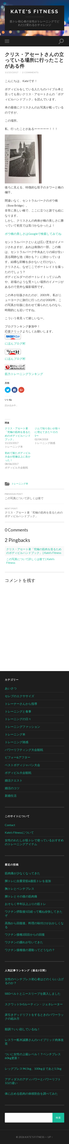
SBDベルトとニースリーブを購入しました (33, 993)
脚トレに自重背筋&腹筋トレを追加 (28, 881)
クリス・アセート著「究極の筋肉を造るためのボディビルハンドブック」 (34, 512)
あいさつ (11, 688)
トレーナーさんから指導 (21, 703)
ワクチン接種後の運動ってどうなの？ (30, 950)
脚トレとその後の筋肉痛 (21, 896)
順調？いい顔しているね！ (22, 1029)
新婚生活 (11, 795)
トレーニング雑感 (16, 742)
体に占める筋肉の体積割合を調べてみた (31, 1093)
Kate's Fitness (34, 11)
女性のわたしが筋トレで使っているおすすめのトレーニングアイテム (34, 842)
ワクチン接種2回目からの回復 (25, 934)
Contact (10, 825)
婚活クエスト (13, 780)
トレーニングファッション (22, 726)
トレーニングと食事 (18, 711)
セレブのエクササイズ (19, 696)
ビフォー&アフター (17, 757)
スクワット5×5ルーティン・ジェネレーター (34, 1004)
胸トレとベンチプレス (19, 888)
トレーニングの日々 (18, 719)
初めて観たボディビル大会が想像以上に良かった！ (18, 456)
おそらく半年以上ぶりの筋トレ (25, 904)
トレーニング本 (19, 483)
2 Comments (30, 72)
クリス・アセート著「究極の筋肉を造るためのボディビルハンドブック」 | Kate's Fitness (33, 550)
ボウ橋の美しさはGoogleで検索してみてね (33, 233)
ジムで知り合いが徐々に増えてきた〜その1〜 (47, 432)
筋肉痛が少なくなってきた (22, 873)
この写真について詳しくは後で (34, 496)
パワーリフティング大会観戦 (24, 749)
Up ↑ (50, 1137)
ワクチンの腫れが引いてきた (24, 942)
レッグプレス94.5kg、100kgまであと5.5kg (33, 1068)
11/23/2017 (11, 72)
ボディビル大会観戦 (18, 772)
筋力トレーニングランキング (24, 374)
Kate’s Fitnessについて (19, 832)
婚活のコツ (12, 788)
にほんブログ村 (15, 343)
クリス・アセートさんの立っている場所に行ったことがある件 (34, 60)
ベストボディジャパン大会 (22, 765)
